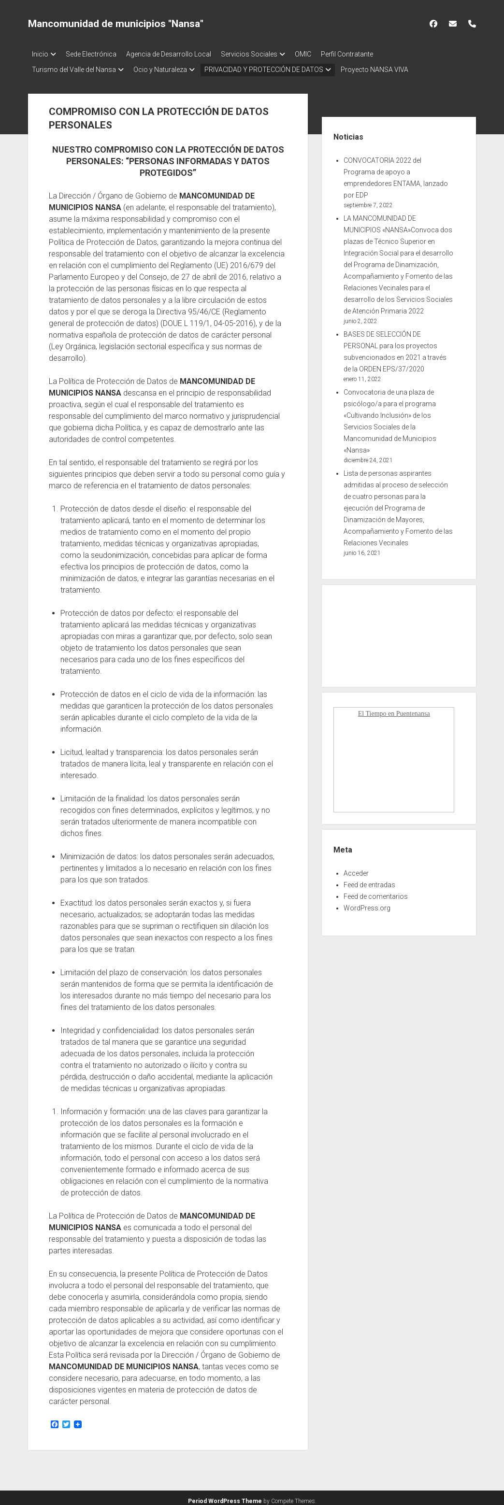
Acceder (356, 867)
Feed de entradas (369, 879)
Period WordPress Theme (225, 1495)
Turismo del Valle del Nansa (74, 67)
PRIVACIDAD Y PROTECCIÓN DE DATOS (273, 67)
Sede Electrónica (96, 54)
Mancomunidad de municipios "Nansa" (115, 23)
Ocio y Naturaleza (165, 67)
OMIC (322, 54)
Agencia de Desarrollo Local (178, 54)
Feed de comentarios (376, 890)
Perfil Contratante (371, 54)
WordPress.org (367, 902)
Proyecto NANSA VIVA (389, 67)
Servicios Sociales (263, 54)
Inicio (40, 54)
